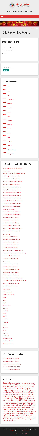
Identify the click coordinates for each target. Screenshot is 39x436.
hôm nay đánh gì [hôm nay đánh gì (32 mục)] (17, 404)
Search (6, 70)
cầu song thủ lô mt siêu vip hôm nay (11, 255)
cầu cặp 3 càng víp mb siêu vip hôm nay (12, 187)
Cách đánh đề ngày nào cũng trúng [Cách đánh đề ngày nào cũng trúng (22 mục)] (23, 391)
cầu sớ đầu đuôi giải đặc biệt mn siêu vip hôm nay (14, 280)
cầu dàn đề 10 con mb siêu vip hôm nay (12, 198)
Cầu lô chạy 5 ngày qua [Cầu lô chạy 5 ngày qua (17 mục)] (10, 394)
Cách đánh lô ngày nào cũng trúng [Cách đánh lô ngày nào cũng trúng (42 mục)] (17, 389)
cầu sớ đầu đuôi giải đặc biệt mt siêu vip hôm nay (14, 253)
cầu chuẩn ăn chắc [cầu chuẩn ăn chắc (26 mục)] (17, 392)
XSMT (8, 95)
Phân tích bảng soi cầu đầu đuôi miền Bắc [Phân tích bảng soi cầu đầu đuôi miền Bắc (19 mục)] (18, 407)
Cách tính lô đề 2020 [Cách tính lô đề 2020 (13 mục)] (27, 386)
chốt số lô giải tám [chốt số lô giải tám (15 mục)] (24, 385)
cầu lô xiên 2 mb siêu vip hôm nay (11, 217)
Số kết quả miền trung (11, 149)
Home (32, 28)
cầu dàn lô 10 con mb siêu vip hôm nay (12, 203)
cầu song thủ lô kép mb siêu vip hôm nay (12, 228)
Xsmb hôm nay (6, 171)
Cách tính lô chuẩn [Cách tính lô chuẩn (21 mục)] (18, 386)
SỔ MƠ (8, 137)
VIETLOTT (9, 103)
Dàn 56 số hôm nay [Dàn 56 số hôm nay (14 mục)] (22, 402)
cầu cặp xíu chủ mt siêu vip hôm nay (11, 239)
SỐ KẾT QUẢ (9, 145)
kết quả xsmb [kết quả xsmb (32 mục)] (26, 406)
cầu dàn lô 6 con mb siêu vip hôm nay (11, 211)
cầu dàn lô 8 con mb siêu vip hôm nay (11, 214)
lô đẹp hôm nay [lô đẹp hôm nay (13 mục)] (5, 407)
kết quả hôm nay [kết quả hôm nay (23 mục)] (16, 405)
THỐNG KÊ (9, 124)
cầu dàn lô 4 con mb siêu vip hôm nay (11, 206)
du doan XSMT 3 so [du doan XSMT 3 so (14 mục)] (31, 400)
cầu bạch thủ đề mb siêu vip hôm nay (11, 178)
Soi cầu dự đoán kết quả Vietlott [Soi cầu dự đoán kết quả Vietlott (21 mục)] (18, 413)
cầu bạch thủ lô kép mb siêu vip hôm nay (12, 181)
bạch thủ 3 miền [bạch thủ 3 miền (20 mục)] (7, 385)
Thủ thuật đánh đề (7, 292)
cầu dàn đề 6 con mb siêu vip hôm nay (12, 192)
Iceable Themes (25, 430)
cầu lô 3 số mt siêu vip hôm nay (10, 247)
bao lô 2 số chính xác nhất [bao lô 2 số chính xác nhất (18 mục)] (19, 383)
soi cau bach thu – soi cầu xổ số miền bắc (13, 168)
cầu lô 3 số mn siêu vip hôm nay (10, 266)
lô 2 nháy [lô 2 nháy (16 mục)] (33, 405)
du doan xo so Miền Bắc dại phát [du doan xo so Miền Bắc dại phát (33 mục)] (15, 398)
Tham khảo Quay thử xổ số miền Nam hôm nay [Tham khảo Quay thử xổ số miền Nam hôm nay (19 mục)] (24, 417)
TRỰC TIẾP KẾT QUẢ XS (8, 294)
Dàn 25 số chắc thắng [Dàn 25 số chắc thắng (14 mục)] (7, 402)
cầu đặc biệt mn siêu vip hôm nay (11, 272)
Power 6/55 (9, 120)
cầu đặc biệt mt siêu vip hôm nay (10, 242)
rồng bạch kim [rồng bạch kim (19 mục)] (17, 411)
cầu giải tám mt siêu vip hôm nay (10, 244)
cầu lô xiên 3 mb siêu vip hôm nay (11, 220)
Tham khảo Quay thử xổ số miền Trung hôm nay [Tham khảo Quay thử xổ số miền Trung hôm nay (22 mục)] (17, 419)
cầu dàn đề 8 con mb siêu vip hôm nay (12, 195)
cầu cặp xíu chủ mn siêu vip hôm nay (11, 269)
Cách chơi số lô (6, 289)
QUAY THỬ (9, 141)
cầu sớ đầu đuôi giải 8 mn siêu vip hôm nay (13, 277)
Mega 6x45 (9, 107)
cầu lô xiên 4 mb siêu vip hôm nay (11, 222)
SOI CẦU (9, 128)
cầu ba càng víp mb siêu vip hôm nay (11, 176)
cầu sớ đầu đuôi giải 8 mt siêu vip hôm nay (13, 250)
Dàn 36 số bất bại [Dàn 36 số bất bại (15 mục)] (15, 402)
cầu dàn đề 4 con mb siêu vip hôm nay (12, 189)
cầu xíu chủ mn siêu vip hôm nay (10, 286)
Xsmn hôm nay (6, 261)
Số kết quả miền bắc (7, 338)
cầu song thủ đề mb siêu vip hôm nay (11, 225)
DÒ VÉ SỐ (9, 133)
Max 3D (8, 112)
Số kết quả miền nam (11, 154)
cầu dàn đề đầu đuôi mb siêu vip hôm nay (12, 200)
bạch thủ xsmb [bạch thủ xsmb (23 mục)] (16, 385)
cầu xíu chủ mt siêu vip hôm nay (10, 258)
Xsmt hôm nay (6, 234)
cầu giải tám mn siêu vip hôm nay (10, 275)
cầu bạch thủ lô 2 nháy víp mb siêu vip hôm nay (14, 173)
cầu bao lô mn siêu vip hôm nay (10, 264)
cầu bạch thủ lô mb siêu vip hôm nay (11, 184)
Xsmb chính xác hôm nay (9, 209)
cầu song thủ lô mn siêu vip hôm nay (11, 283)
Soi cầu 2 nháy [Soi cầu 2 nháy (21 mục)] (25, 411)
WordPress (12, 430)
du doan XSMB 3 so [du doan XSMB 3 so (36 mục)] (19, 400)
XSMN (8, 91)
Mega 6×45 (5, 310)
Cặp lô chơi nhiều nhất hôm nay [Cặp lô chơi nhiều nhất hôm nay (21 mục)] (25, 396)
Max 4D (8, 116)
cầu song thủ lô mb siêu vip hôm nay (11, 231)
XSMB (8, 87)
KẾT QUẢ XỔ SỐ (10, 99)
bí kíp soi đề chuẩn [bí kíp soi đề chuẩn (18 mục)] (30, 383)
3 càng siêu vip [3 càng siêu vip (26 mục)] (8, 383)
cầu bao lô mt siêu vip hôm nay (10, 236)
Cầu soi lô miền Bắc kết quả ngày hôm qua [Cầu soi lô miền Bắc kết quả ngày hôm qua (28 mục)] (18, 395)
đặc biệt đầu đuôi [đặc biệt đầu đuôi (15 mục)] (12, 420)
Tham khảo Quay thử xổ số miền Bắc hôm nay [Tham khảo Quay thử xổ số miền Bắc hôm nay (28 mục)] (18, 416)
